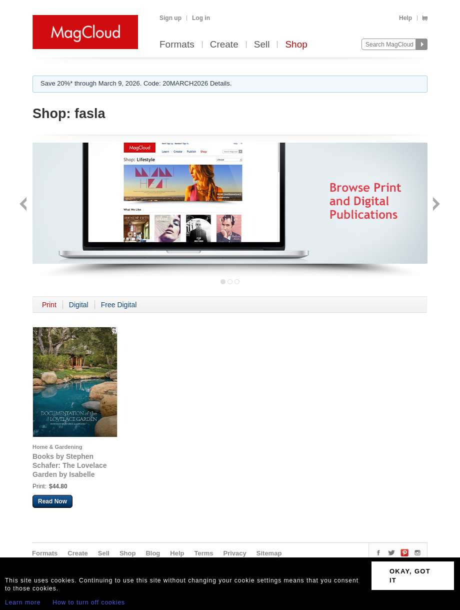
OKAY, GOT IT (410, 575)
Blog (153, 553)
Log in (201, 18)
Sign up (171, 18)
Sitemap (269, 553)
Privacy (235, 553)
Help (405, 18)
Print (49, 305)
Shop (296, 45)
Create (224, 45)
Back (24, 205)
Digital (78, 305)
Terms (203, 553)
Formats (177, 45)
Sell (262, 45)
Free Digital (119, 305)
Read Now (52, 501)
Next (435, 205)
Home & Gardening (57, 447)
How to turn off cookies (88, 602)
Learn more (22, 602)
